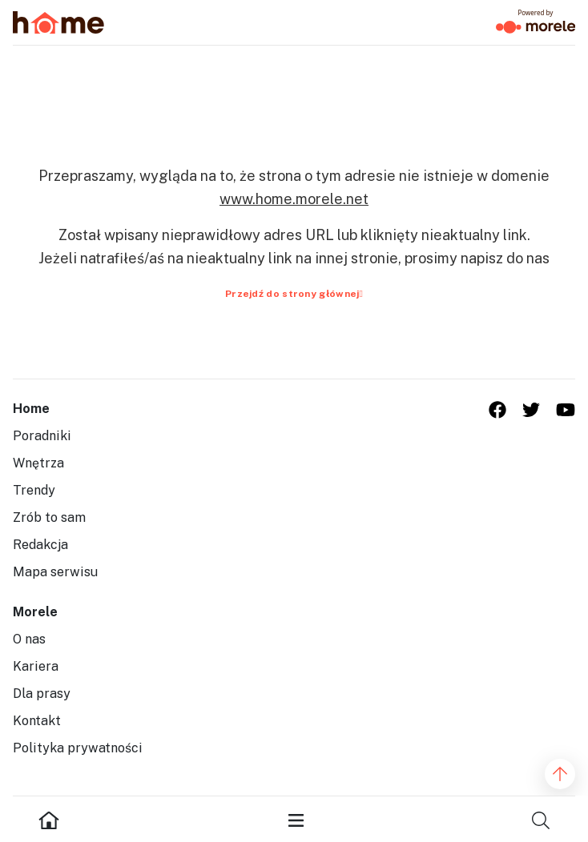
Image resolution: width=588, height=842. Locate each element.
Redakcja (40, 544)
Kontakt (37, 720)
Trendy (34, 490)
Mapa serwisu (55, 571)
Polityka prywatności (78, 748)
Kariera (35, 666)
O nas (29, 639)
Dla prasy (41, 693)
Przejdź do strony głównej (294, 293)
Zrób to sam (49, 517)
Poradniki (42, 435)
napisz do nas (505, 258)
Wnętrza (38, 463)
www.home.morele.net (294, 198)
